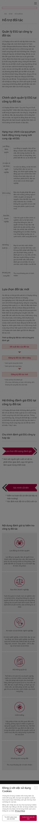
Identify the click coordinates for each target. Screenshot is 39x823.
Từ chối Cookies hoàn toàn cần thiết (11, 818)
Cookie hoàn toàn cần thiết (28, 818)
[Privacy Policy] (20, 811)
